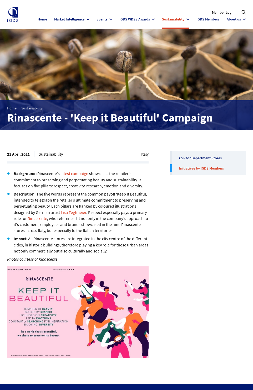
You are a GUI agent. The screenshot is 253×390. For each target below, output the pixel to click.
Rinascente (37, 218)
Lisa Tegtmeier (73, 212)
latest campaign (74, 173)
